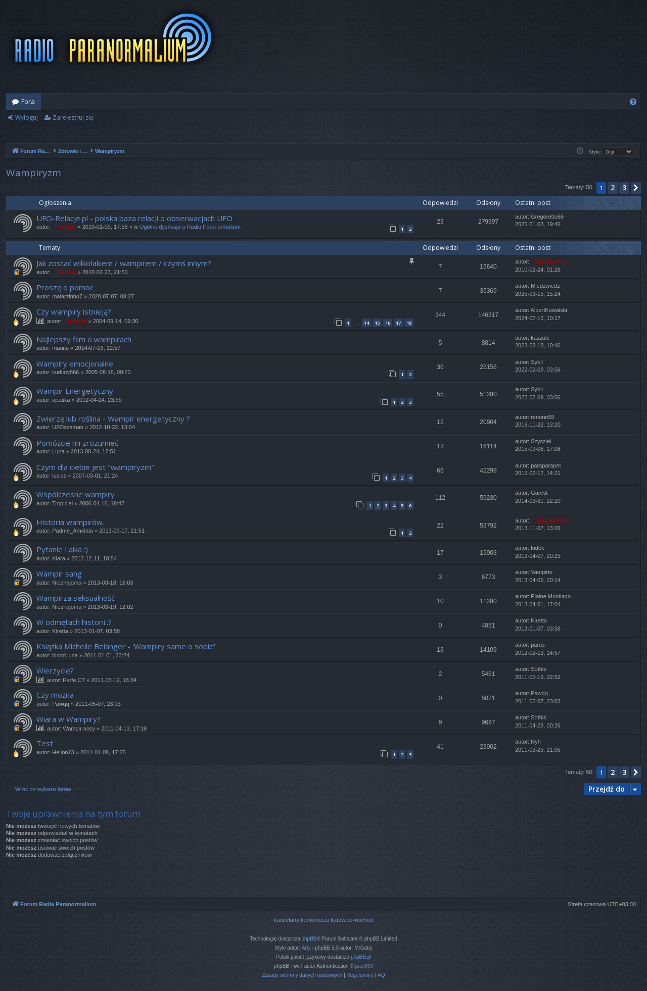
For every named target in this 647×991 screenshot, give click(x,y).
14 (366, 323)
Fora (28, 101)
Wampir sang (59, 573)
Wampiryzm (33, 172)
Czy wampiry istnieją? (73, 311)
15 (377, 323)
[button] (636, 188)
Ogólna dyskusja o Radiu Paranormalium (190, 227)
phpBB (309, 939)
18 (408, 323)
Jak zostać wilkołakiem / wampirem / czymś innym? (123, 263)
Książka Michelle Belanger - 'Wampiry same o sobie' (125, 646)
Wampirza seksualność (75, 598)
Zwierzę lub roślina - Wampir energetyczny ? (113, 418)
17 (398, 323)
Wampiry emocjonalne (74, 363)
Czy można (55, 695)
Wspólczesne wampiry (75, 494)
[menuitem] (633, 101)
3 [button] (624, 187)
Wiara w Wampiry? (68, 719)
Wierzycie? (55, 670)
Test (44, 743)
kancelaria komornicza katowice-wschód (323, 920)
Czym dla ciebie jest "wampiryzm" (95, 467)
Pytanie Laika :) (62, 549)
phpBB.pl (361, 957)
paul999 (364, 966)
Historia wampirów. (70, 522)
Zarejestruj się (73, 117)
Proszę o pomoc (65, 287)
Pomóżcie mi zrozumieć (77, 443)
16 (387, 323)
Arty (306, 948)
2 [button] (613, 187)
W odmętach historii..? (74, 622)
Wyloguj (26, 117)
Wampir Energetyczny (74, 391)
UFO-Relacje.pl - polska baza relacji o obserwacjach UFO (134, 218)
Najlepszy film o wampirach (83, 339)
